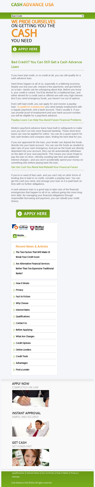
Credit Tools (22, 356)
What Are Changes (25, 336)
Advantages (22, 363)
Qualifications (23, 316)
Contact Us (21, 323)
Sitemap (16, 477)
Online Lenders (23, 349)
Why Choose (22, 303)
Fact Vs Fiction (23, 296)
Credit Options (23, 343)
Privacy (19, 290)
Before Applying (24, 330)
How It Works (22, 283)
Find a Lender (22, 369)
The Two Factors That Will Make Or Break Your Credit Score (33, 254)
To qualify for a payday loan (31, 107)
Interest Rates (23, 310)
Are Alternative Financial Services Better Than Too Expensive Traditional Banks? (35, 268)
